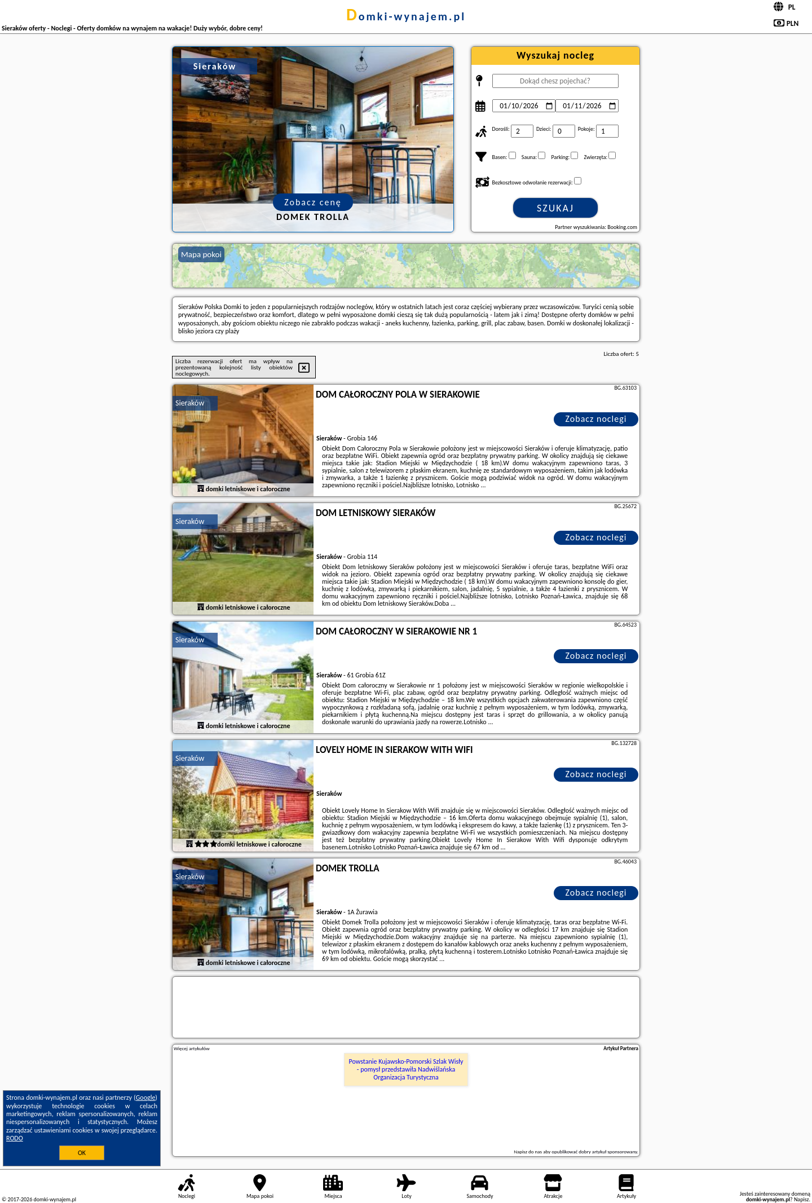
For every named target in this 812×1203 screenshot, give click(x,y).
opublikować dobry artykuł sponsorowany (594, 1151)
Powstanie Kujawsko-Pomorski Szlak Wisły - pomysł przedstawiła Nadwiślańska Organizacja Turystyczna (406, 1069)
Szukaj (555, 208)
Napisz (801, 1199)
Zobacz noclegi (596, 418)
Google (146, 1097)
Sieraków (189, 403)
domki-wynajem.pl (406, 16)
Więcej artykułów (192, 1048)
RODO (14, 1138)
